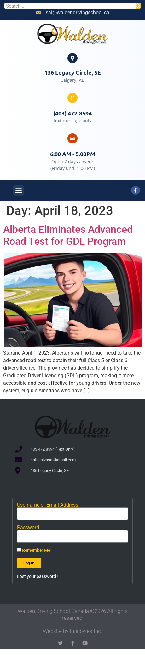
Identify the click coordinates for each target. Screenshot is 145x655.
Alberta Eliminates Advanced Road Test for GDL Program (68, 235)
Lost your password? (37, 576)
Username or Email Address (47, 504)
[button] (18, 190)
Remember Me (33, 550)
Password (28, 527)
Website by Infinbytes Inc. (72, 631)
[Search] (138, 6)
